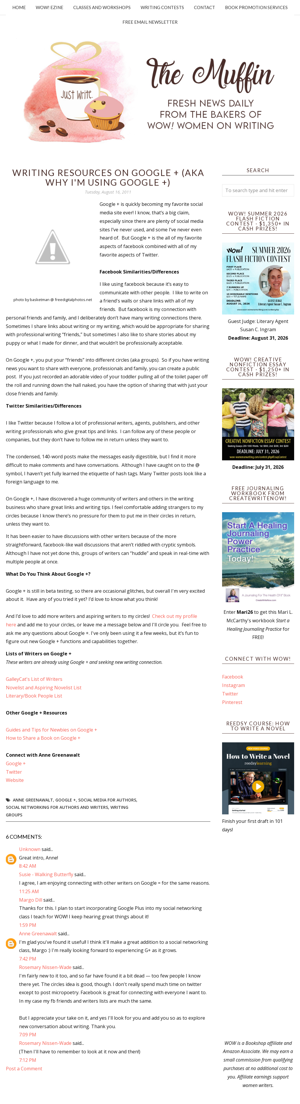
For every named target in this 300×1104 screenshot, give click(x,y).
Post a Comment (24, 1068)
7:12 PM (27, 1060)
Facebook (232, 677)
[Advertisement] (258, 936)
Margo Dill (30, 900)
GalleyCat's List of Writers (34, 679)
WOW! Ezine (49, 7)
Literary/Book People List (34, 696)
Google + (16, 763)
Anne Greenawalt (33, 800)
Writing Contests (162, 7)
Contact (204, 7)
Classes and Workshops (102, 7)
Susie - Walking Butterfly (46, 874)
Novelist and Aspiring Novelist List (43, 687)
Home (19, 7)
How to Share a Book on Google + (43, 738)
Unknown (29, 849)
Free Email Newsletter (150, 22)
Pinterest (232, 702)
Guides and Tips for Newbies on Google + (51, 730)
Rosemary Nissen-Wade (45, 967)
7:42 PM (27, 959)
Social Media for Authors (107, 800)
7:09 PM (27, 1034)
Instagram (233, 685)
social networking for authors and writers (57, 807)
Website (15, 780)
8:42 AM (27, 866)
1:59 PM (27, 925)
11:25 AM (29, 891)
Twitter (14, 772)
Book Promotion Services (256, 7)
